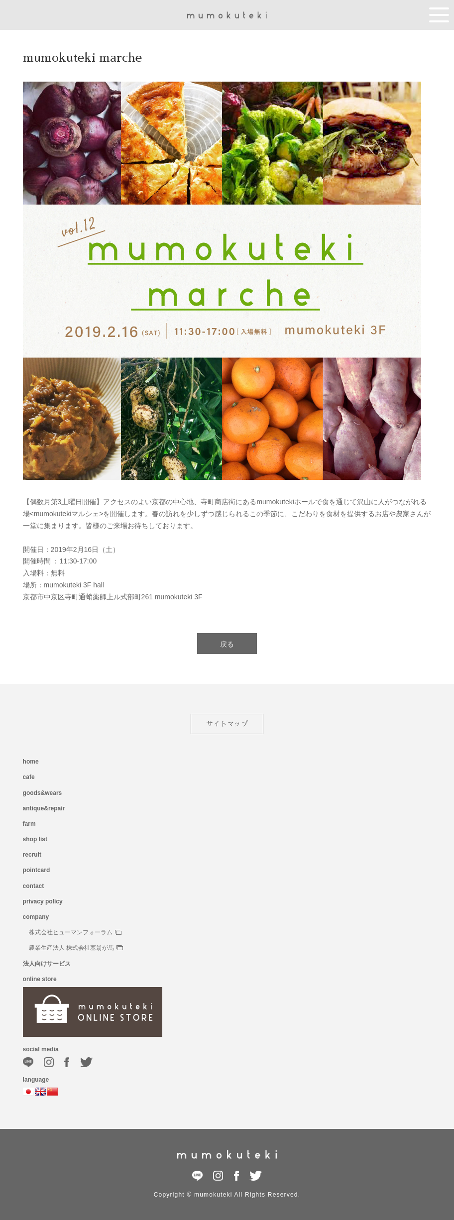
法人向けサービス (47, 963)
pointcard (36, 870)
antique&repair (44, 808)
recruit (32, 854)
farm (29, 823)
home (31, 761)
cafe (29, 777)
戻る (227, 644)
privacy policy (43, 901)
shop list (35, 839)
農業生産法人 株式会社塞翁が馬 (76, 947)
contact (33, 886)
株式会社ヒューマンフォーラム (75, 932)
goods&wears (42, 792)
